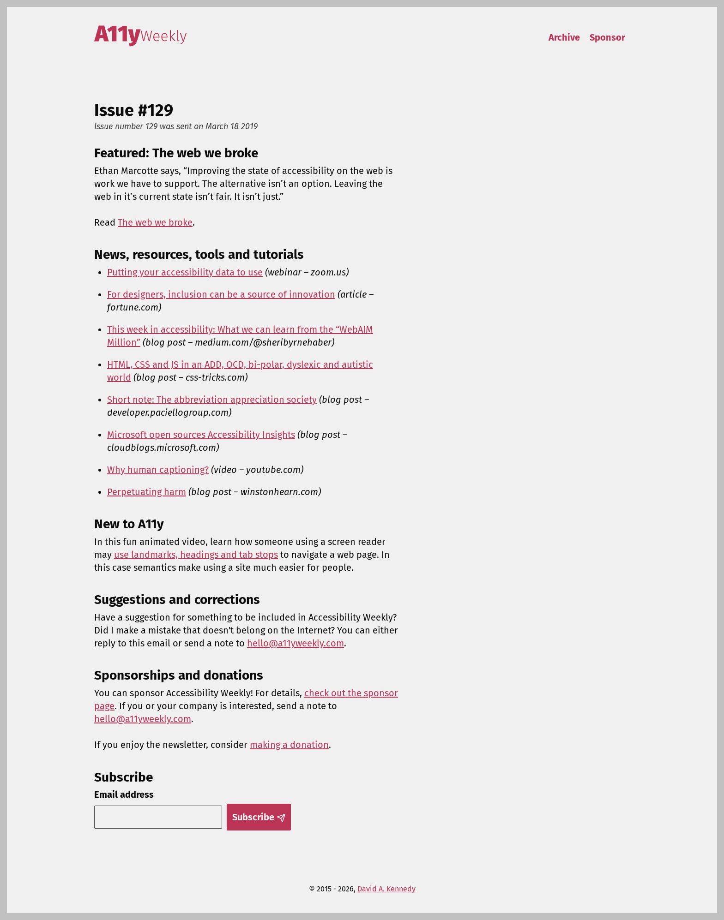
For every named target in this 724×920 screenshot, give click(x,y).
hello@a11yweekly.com (295, 643)
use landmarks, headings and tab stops (196, 554)
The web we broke (155, 222)
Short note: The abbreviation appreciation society (212, 399)
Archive (564, 37)
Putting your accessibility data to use (185, 272)
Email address (124, 794)
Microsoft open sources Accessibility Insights (201, 434)
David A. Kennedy (386, 888)
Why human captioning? (158, 469)
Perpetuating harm (146, 491)
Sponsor (607, 37)
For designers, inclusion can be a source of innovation (221, 294)
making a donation (289, 744)
